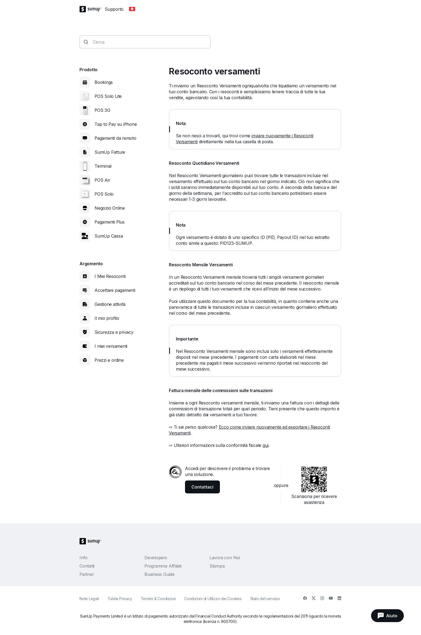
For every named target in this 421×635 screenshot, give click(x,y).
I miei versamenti (111, 346)
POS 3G (102, 110)
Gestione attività (110, 304)
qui (265, 445)
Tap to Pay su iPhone (116, 124)
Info (83, 557)
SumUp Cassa (109, 236)
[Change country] (132, 9)
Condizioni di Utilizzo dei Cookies (213, 598)
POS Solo (104, 194)
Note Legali (89, 598)
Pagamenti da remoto (115, 138)
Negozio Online (110, 208)
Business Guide (159, 574)
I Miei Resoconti (110, 276)
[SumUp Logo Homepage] (92, 9)
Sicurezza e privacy (114, 332)
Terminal (103, 166)
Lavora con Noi (224, 557)
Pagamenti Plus (110, 222)
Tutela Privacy (120, 598)
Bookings (104, 82)
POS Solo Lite (108, 96)
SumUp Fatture (110, 152)
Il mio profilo (107, 318)
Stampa (217, 566)
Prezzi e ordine (109, 360)
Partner (86, 574)
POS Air (102, 180)
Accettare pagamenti (115, 290)
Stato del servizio (265, 598)
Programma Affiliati (163, 566)
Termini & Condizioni (158, 598)
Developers (155, 557)
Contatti (87, 566)
